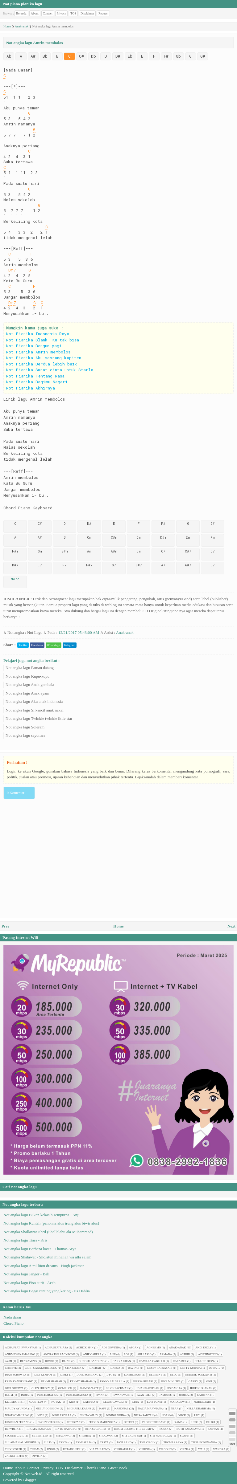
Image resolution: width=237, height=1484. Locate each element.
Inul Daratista (77, 1394)
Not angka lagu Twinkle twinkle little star (39, 718)
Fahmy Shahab (81, 1381)
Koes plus (36, 1401)
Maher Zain (202, 1401)
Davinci (133, 1367)
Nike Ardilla (62, 1415)
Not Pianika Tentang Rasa (35, 376)
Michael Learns (79, 1408)
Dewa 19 (214, 1367)
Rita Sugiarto (95, 1428)
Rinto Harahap (66, 1428)
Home (118, 926)
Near (175, 1408)
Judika (184, 1394)
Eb (130, 56)
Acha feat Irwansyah (21, 1347)
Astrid (185, 1354)
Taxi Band (124, 1442)
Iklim (9, 1394)
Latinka (89, 1401)
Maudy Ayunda (16, 1408)
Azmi (8, 1361)
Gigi (209, 1381)
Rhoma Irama (37, 1428)
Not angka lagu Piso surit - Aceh (29, 1282)
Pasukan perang (17, 1422)
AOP (126, 1354)
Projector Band (154, 1422)
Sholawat (106, 1435)
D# (117, 56)
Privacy (61, 13)
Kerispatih (13, 1401)
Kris (72, 1401)
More (15, 579)
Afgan (134, 1347)
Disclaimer (87, 13)
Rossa (164, 1428)
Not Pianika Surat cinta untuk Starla (49, 370)
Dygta (111, 1374)
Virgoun (165, 1449)
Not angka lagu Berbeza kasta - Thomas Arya (39, 1248)
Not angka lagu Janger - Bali (26, 1274)
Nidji (40, 1415)
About (35, 13)
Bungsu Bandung (92, 1361)
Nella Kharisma (198, 1408)
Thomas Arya (173, 1442)
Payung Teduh (48, 1422)
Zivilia (37, 1456)
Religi (210, 1422)
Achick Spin (85, 1347)
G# (202, 56)
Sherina (85, 1435)
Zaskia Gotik (14, 1456)
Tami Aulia (84, 1442)
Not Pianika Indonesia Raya (37, 333)
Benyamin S (28, 1361)
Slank (184, 1435)
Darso (115, 1367)
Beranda (21, 13)
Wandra (219, 1449)
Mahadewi (177, 1401)
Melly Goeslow (47, 1408)
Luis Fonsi (154, 1401)
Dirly (64, 1374)
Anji (113, 1354)
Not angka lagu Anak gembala (30, 684)
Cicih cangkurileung (41, 1367)
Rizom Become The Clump (133, 1428)
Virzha (185, 1449)
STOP (232, 1444)
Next (231, 926)
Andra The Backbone (59, 1354)
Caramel (180, 1361)
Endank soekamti (198, 1374)
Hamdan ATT (89, 1388)
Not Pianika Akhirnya (30, 388)
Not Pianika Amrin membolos (38, 352)
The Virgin (148, 1442)
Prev (6, 926)
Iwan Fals (144, 1394)
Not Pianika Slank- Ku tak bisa (42, 340)
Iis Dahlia (174, 1388)
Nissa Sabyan (144, 1415)
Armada (166, 1354)
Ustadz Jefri (72, 1449)
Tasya (104, 1442)
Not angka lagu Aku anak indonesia (34, 701)
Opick (182, 1415)
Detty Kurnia (190, 1367)
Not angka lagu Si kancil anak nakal (35, 710)
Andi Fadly (203, 1347)
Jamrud (165, 1394)
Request (103, 13)
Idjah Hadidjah (147, 1388)
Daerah (95, 1367)
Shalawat (63, 1435)
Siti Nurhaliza (161, 1435)
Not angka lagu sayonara (25, 735)
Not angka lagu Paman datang (30, 667)
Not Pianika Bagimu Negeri (37, 382)
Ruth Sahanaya (188, 1428)
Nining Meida (116, 1415)
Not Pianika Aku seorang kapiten (43, 358)
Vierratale (122, 1449)
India (25, 1394)
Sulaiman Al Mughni (20, 1442)
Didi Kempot (43, 1374)
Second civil (14, 1435)
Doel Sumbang (87, 1374)
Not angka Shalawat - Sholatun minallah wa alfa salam (47, 1257)
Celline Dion (204, 1361)
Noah (166, 1415)
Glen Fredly (40, 1388)
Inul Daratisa (47, 1394)
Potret (129, 1422)
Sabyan (213, 1428)
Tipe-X (34, 1449)
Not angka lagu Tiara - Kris (25, 1240)
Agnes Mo (154, 1347)
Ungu (51, 1449)
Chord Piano (13, 1323)
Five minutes (170, 1381)
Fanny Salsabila (112, 1381)
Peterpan (74, 1422)
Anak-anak (125, 632)
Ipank (100, 1394)
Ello (173, 1374)
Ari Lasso (144, 1354)
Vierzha (145, 1449)
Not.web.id (33, 1473)
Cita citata (73, 1367)
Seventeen (40, 1435)
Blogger (29, 1480)
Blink (66, 1361)
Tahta (63, 1442)
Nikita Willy (89, 1415)
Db (93, 56)
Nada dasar (12, 1317)
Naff (102, 1408)
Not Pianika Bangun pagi (34, 346)
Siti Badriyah (132, 1435)
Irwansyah (121, 1394)
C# (81, 56)
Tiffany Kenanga (204, 1442)
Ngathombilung (17, 1415)
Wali (201, 1449)
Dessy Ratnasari (159, 1367)
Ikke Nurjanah (201, 1388)
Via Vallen (97, 1449)
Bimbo (49, 1361)
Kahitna (203, 1394)
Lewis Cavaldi (113, 1401)
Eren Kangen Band (19, 1381)
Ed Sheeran (132, 1374)
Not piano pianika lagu (22, 4)
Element (155, 1374)
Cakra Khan (122, 1361)
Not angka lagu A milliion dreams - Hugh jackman (44, 1265)
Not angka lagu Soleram (25, 727)
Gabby (193, 1381)
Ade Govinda (111, 1347)
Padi (197, 1415)
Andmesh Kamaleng (20, 1354)
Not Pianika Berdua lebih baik (41, 364)
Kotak (56, 1401)
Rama (178, 1422)
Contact (47, 13)
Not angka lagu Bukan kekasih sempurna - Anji (41, 1215)
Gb (178, 56)
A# (33, 56)
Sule (47, 1442)
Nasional (121, 1408)
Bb (45, 56)
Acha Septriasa (56, 1347)
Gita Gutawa (14, 1388)
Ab (8, 56)
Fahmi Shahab (51, 1381)
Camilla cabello (152, 1361)
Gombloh (65, 1388)
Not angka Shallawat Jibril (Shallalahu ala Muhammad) (48, 1231)
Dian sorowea (15, 1374)
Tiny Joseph (13, 1449)
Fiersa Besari (143, 1381)
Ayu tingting (208, 1354)
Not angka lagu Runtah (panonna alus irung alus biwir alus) (51, 1223)
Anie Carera (92, 1354)
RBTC (194, 1422)
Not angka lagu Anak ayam (27, 693)
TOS (73, 13)
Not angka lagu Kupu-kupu (27, 676)
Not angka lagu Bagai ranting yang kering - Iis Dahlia (46, 1291)
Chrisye (11, 1367)
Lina (135, 1401)
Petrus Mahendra (102, 1422)
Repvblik (12, 1428)
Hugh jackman (117, 1388)
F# (166, 56)
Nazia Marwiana (150, 1408)
